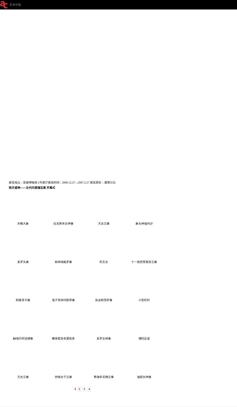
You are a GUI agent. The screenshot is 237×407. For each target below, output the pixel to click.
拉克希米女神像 (63, 222)
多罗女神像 (104, 337)
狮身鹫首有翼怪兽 (63, 337)
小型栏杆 (144, 298)
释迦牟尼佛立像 (104, 375)
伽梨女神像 (144, 375)
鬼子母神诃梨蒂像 (63, 298)
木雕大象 (23, 222)
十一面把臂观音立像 (144, 260)
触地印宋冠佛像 (23, 337)
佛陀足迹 (144, 337)
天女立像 (104, 222)
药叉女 (104, 260)
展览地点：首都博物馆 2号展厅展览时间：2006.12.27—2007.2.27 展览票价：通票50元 (62, 182)
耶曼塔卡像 (23, 298)
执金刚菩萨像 (104, 298)
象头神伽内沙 (144, 222)
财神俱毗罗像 (63, 260)
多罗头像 (23, 260)
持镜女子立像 (63, 375)
